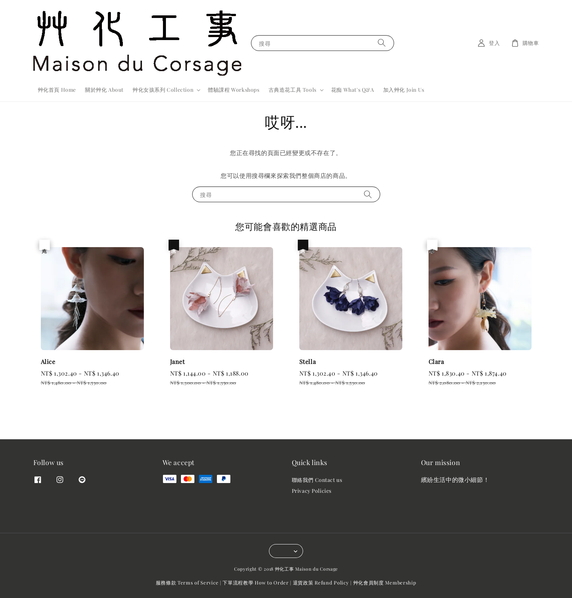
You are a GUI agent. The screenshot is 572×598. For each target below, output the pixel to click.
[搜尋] (382, 43)
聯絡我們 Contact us (317, 480)
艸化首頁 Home (57, 89)
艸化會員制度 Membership (385, 582)
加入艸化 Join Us (403, 89)
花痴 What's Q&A (352, 89)
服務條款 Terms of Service (187, 582)
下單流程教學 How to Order (255, 582)
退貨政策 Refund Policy (321, 582)
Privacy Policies (312, 490)
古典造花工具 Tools (293, 89)
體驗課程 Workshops (233, 89)
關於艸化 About (104, 89)
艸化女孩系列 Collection (163, 89)
